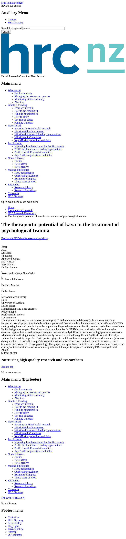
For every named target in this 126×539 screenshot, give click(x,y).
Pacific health (15, 143)
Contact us (13, 193)
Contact (12, 19)
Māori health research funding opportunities (37, 134)
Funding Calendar (23, 122)
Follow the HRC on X (12, 497)
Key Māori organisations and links (32, 140)
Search (6, 32)
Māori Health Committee (27, 137)
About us (19, 102)
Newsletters (20, 163)
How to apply (21, 116)
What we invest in (23, 108)
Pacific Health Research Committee (33, 152)
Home (11, 207)
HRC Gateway (15, 22)
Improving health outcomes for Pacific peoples (39, 146)
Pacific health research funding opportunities (38, 149)
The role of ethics (23, 119)
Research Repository (25, 190)
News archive (21, 166)
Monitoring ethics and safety (29, 99)
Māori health (14, 125)
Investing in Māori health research (32, 128)
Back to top (7, 366)
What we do (14, 90)
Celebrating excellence (26, 175)
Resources (13, 184)
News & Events (16, 158)
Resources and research (20, 210)
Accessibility (15, 523)
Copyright (13, 526)
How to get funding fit (26, 110)
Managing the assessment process (32, 96)
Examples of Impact (25, 178)
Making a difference (18, 169)
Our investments (23, 93)
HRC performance (24, 172)
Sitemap (12, 531)
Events (18, 161)
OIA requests (15, 534)
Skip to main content (12, 2)
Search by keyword (11, 28)
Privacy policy (15, 529)
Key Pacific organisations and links (33, 155)
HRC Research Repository (22, 213)
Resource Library (23, 187)
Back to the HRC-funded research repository (24, 238)
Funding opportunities (26, 113)
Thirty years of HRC (25, 181)
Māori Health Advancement (29, 131)
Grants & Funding (17, 105)
